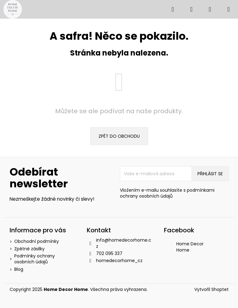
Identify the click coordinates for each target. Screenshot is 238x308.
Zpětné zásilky (29, 249)
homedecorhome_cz (119, 260)
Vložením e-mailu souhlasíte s (167, 193)
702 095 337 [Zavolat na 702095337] (109, 253)
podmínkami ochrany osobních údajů (167, 193)
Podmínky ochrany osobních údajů (34, 259)
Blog (18, 269)
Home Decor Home (190, 247)
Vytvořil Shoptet (211, 289)
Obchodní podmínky (36, 241)
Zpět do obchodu (119, 136)
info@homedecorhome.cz (123, 243)
